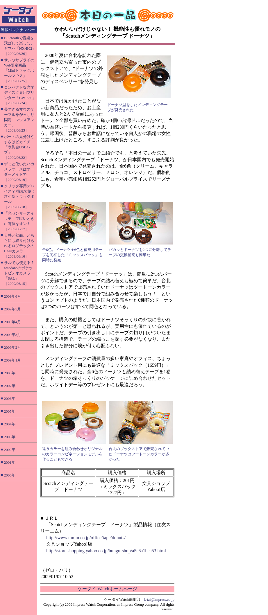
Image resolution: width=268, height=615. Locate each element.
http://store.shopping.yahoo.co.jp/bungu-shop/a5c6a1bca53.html (106, 550)
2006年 (9, 398)
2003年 (9, 437)
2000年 (9, 475)
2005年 (9, 411)
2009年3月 (12, 334)
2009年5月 (12, 309)
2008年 (9, 373)
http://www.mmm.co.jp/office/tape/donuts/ (86, 537)
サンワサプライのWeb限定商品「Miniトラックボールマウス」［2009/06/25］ (19, 70)
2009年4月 (12, 322)
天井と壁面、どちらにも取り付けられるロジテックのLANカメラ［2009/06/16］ (19, 245)
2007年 (9, 386)
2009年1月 (12, 360)
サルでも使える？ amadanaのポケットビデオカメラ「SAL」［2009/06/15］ (19, 273)
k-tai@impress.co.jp (159, 599)
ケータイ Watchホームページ (107, 588)
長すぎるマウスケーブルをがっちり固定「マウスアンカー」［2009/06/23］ (19, 119)
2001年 (9, 462)
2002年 (9, 449)
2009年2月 (12, 347)
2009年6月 (12, 296)
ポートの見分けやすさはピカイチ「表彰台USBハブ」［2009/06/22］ (19, 147)
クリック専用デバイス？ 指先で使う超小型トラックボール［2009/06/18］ (19, 196)
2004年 (9, 424)
